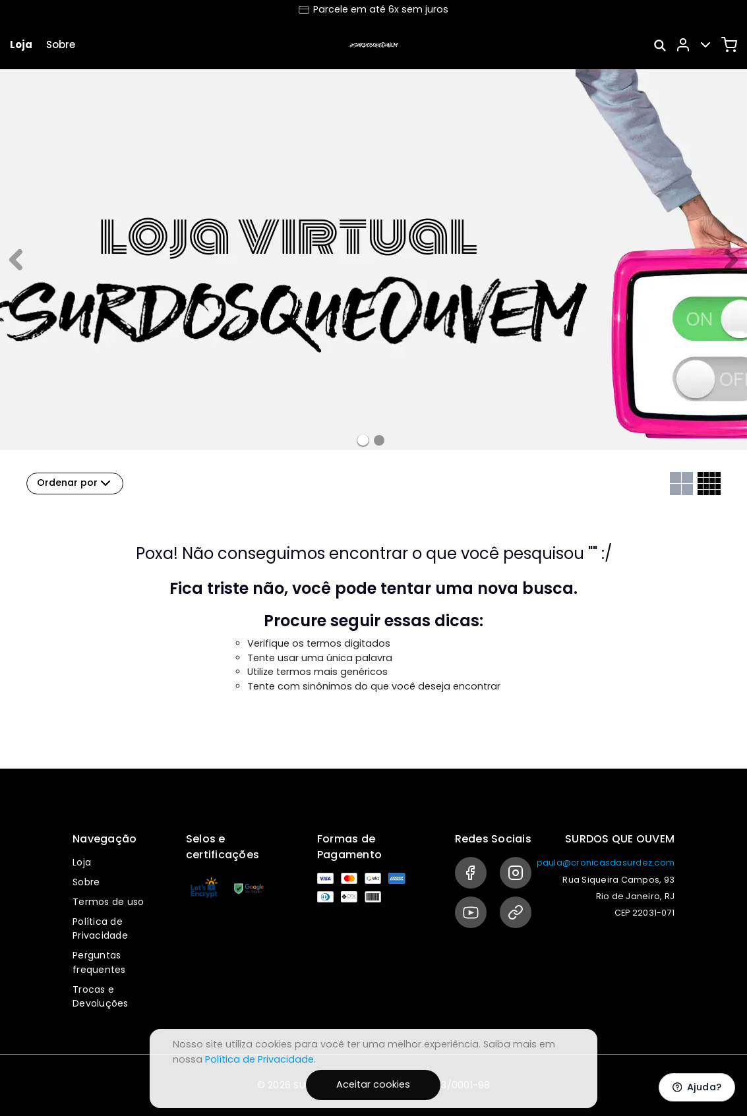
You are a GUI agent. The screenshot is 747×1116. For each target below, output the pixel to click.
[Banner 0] (363, 440)
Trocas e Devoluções (101, 997)
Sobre (60, 44)
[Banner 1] (379, 440)
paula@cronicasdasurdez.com (606, 862)
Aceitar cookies (373, 1084)
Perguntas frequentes (99, 962)
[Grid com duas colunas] (681, 483)
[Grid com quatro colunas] (709, 483)
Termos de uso (108, 901)
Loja (21, 44)
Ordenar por (75, 483)
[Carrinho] (729, 45)
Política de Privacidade (100, 929)
